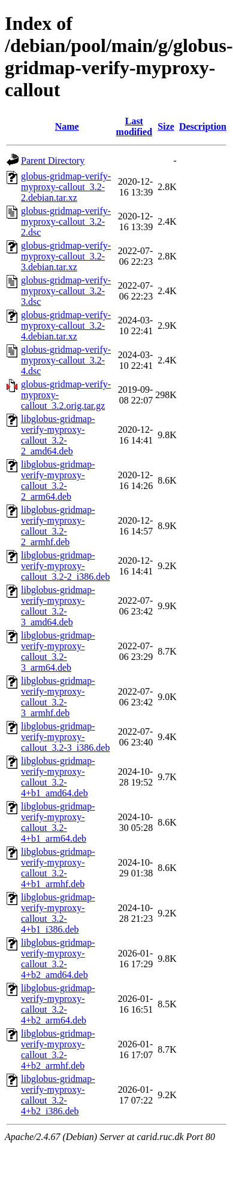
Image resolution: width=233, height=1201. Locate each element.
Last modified (134, 126)
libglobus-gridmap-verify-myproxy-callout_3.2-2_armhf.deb (58, 526)
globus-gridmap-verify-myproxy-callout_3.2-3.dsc (66, 291)
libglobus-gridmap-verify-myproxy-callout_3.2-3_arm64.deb (58, 651)
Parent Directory (52, 160)
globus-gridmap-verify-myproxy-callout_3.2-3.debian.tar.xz (66, 256)
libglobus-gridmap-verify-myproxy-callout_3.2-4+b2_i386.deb (58, 1095)
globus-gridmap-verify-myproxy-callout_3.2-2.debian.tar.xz (66, 187)
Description (202, 126)
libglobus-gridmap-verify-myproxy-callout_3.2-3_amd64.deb (58, 606)
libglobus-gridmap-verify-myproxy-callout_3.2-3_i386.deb (65, 737)
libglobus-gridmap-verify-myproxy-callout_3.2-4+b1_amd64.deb (58, 777)
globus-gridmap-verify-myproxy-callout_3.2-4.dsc (66, 360)
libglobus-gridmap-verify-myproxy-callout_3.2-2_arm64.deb (58, 480)
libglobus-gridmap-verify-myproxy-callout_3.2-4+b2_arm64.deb (58, 1004)
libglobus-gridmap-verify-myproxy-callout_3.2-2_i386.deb (65, 566)
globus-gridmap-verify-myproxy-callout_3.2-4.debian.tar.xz (66, 325)
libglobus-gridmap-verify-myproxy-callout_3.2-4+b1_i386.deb (58, 913)
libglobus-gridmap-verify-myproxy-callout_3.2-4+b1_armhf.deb (58, 867)
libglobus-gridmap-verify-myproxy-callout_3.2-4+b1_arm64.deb (58, 822)
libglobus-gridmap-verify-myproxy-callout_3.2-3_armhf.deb (58, 697)
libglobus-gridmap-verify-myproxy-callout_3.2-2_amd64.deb (58, 435)
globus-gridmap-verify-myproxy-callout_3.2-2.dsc (66, 221)
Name (67, 126)
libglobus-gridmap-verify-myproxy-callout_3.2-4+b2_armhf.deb (58, 1049)
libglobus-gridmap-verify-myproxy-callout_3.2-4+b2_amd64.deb (58, 958)
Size (166, 126)
